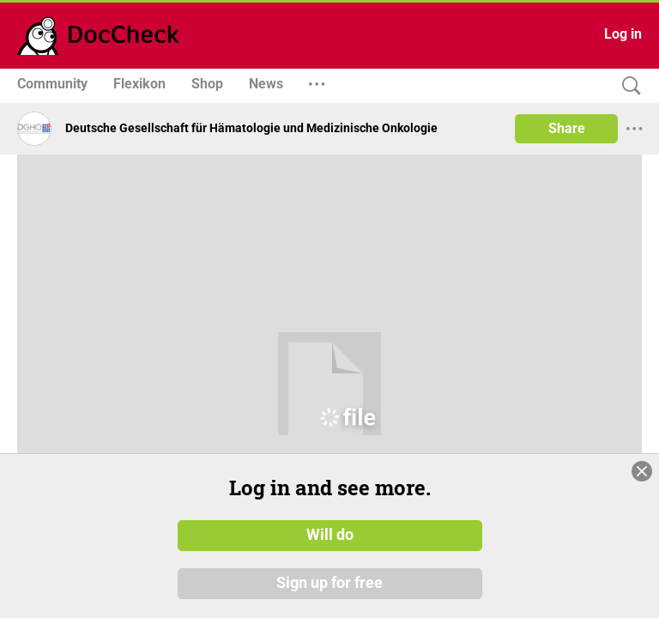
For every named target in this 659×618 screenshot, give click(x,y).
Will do (330, 544)
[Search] (627, 86)
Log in (623, 34)
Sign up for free (329, 591)
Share (566, 128)
